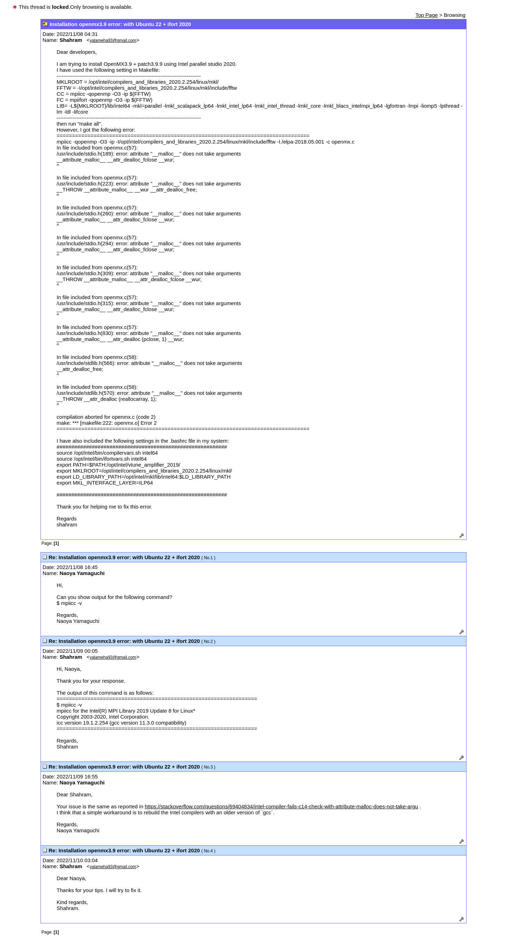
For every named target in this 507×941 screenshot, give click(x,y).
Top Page (426, 15)
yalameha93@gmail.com (113, 40)
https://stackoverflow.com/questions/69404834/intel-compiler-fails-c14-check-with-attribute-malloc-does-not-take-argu (281, 806)
